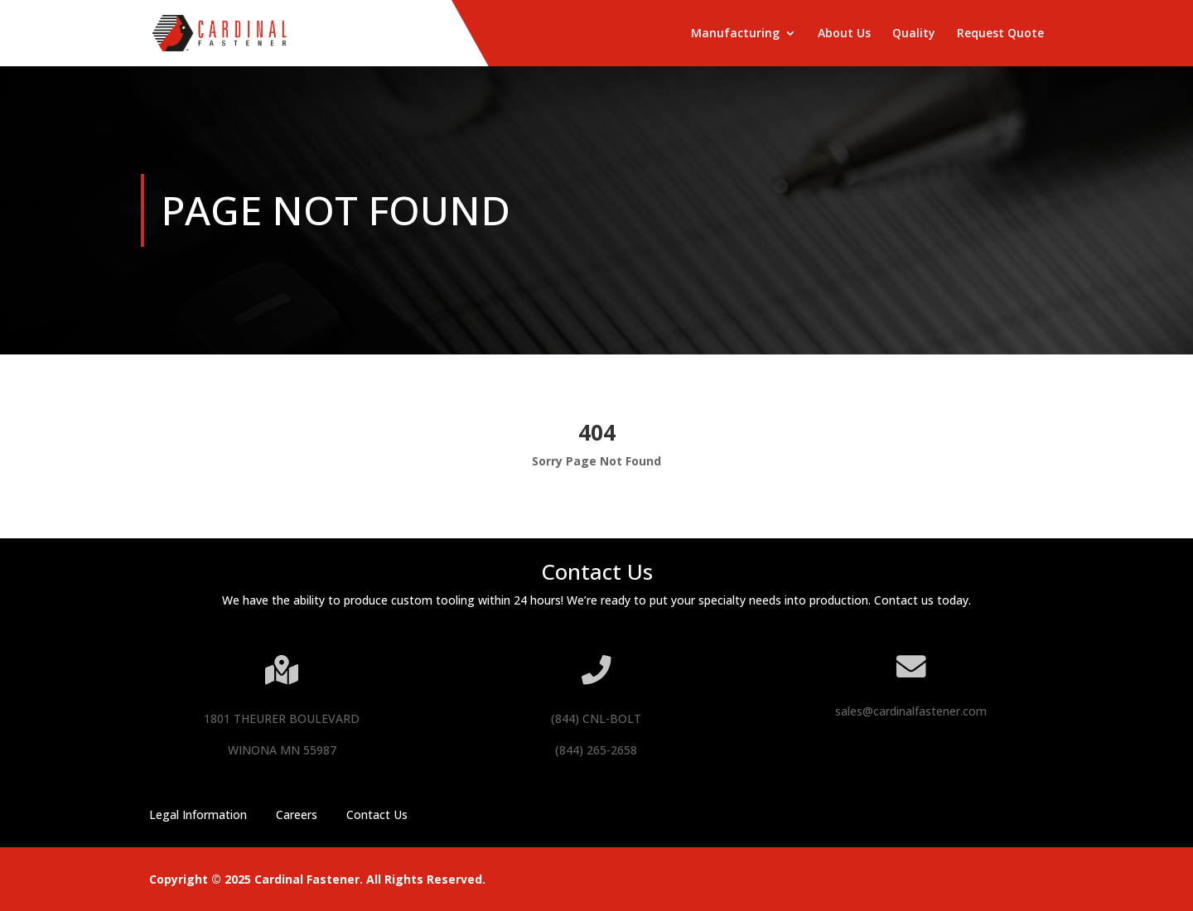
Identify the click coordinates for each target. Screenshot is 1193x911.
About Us (844, 34)
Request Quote (1000, 34)
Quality (913, 34)
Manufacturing (735, 34)
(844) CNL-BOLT (596, 718)
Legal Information (198, 814)
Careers (296, 814)
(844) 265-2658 (596, 750)
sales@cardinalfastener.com (911, 711)
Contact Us (377, 814)
